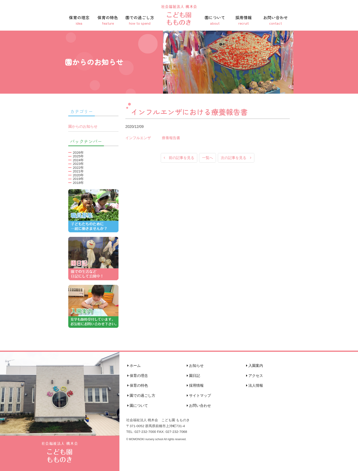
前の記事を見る (179, 158)
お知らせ (195, 366)
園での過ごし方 (139, 20)
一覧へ (207, 158)
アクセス (254, 376)
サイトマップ (199, 395)
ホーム (134, 366)
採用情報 (244, 20)
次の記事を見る (236, 158)
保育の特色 (108, 20)
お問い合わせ (275, 20)
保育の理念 (79, 20)
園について (215, 20)
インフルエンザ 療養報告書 (152, 138)
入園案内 (254, 366)
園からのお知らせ (82, 126)
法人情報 (254, 385)
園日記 (193, 376)
